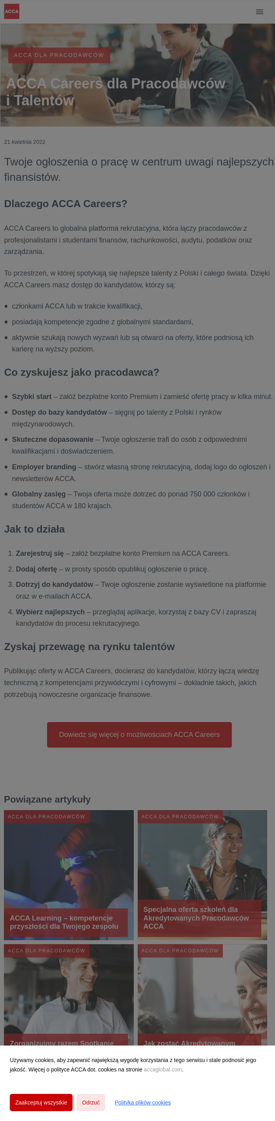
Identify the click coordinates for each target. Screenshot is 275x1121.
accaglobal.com (163, 1069)
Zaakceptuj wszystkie (41, 1102)
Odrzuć (91, 1102)
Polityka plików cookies (143, 1102)
